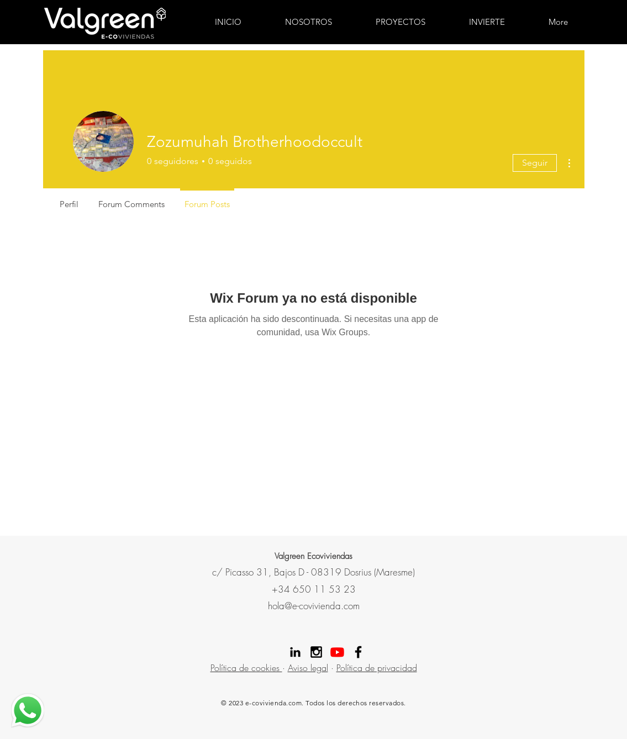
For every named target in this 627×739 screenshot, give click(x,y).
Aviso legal (308, 668)
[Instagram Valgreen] (316, 652)
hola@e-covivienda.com (314, 605)
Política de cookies (246, 668)
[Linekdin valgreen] (295, 652)
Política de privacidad (376, 668)
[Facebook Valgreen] (358, 652)
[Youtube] (337, 652)
